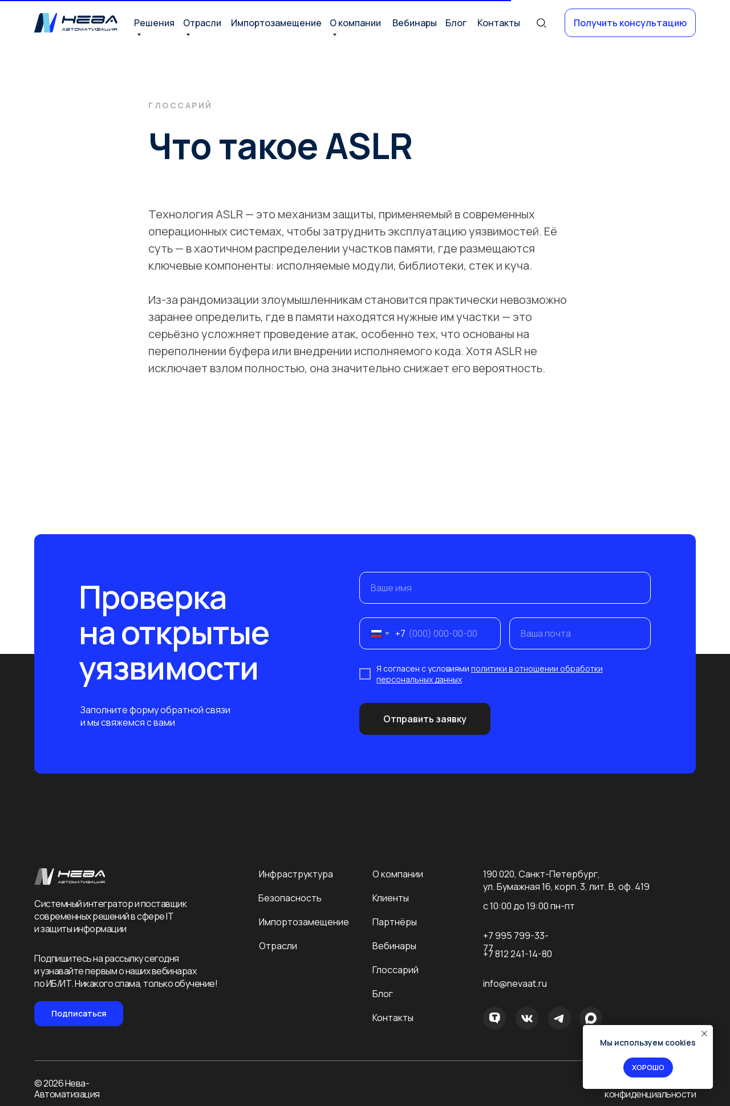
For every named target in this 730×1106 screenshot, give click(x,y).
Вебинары (414, 23)
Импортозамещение (276, 23)
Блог (456, 23)
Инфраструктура (296, 874)
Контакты (498, 23)
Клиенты (390, 898)
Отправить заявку (425, 719)
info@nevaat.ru (515, 983)
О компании (355, 23)
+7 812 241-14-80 (517, 954)
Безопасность (290, 898)
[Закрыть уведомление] (704, 1033)
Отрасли (202, 23)
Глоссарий (395, 969)
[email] (580, 633)
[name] (505, 588)
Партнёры (394, 922)
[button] (630, 23)
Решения (154, 23)
